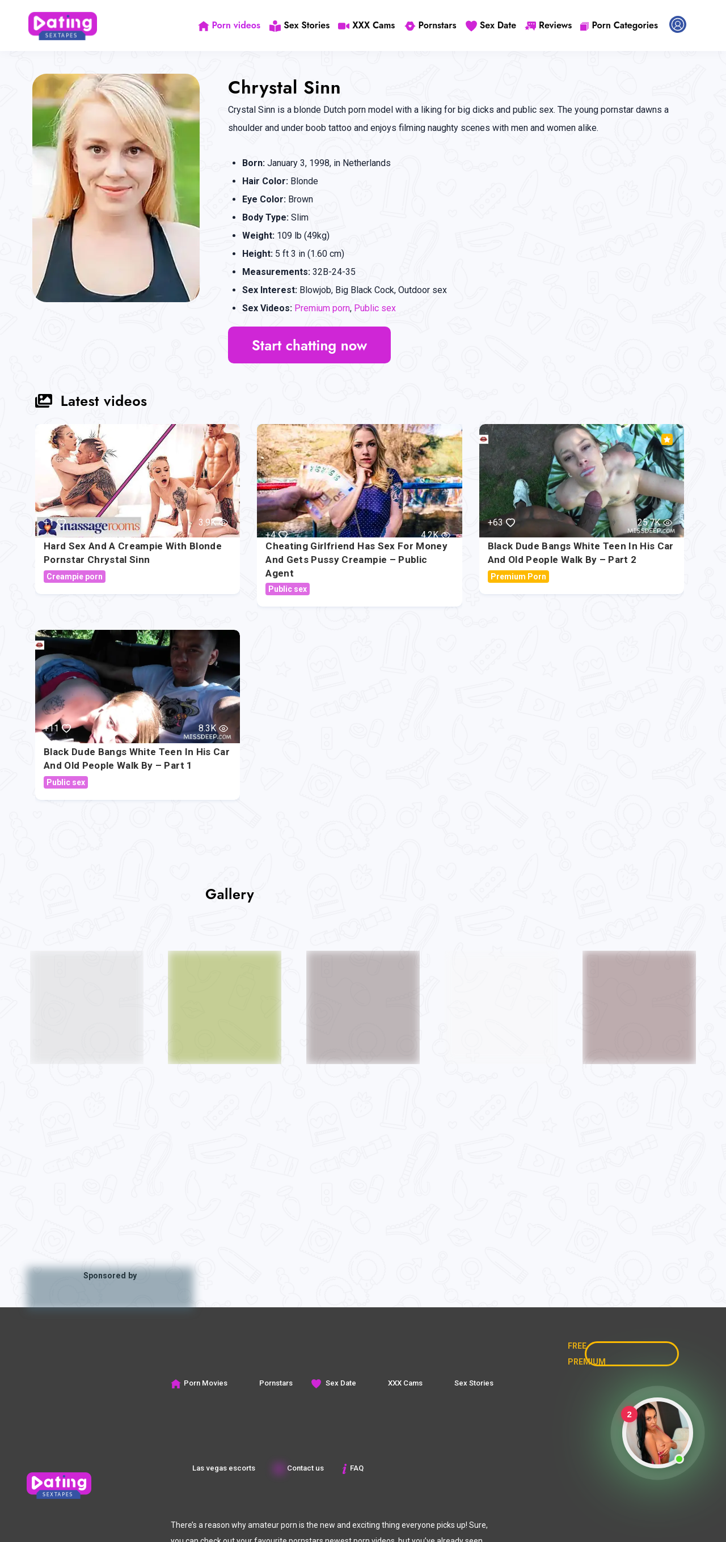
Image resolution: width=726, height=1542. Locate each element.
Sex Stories (301, 25)
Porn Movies (198, 1383)
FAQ (351, 1468)
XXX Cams (368, 25)
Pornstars (431, 25)
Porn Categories (619, 25)
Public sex (375, 308)
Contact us (298, 1468)
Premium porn (322, 308)
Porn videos (231, 25)
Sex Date (491, 25)
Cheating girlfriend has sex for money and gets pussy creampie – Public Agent (356, 559)
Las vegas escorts (217, 1468)
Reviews (548, 25)
